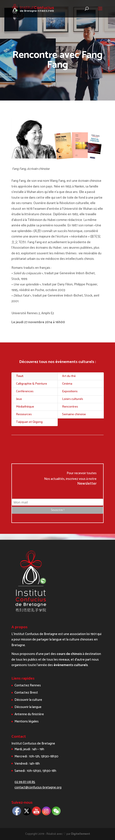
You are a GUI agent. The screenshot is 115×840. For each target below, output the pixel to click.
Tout (19, 376)
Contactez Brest (26, 692)
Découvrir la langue (27, 707)
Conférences (24, 391)
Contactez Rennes (27, 685)
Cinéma (67, 383)
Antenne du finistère (29, 714)
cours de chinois (69, 654)
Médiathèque (25, 406)
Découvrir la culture (28, 700)
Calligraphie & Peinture (31, 383)
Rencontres (70, 406)
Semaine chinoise (74, 414)
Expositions (69, 391)
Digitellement (80, 834)
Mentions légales (26, 721)
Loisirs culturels (72, 399)
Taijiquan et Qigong (29, 422)
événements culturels (71, 665)
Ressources (24, 414)
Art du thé (69, 376)
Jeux (19, 399)
